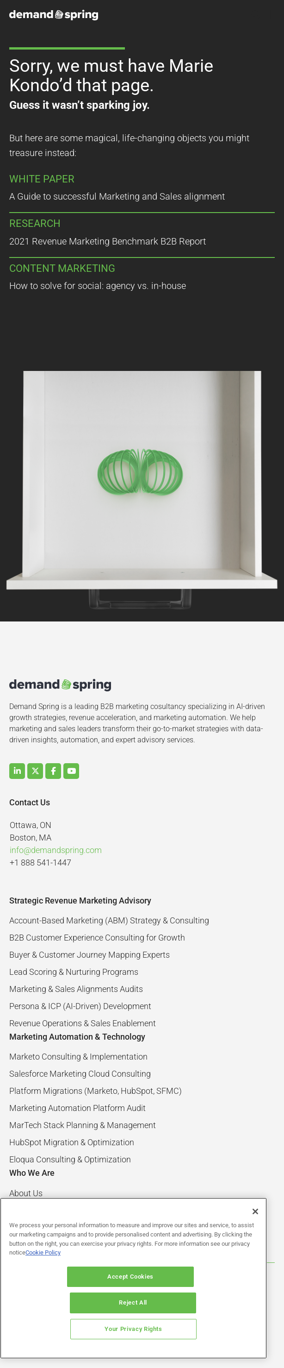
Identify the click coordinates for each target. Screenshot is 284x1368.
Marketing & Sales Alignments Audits (76, 989)
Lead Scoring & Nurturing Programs (73, 972)
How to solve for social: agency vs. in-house (97, 285)
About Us (26, 1193)
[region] (133, 1291)
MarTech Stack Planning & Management (82, 1125)
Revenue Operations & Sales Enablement (82, 1023)
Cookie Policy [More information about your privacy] (43, 1278)
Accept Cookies (74, 1302)
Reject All (192, 1302)
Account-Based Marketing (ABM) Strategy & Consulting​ (109, 920)
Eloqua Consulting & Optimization (70, 1159)
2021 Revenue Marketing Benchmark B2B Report (107, 241)
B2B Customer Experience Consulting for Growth (97, 937)
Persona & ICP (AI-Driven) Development (80, 1006)
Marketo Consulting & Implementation (78, 1056)
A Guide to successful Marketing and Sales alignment (117, 196)
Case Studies (33, 1210)
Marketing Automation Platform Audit (77, 1108)
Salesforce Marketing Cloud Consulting (80, 1074)
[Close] (255, 1238)
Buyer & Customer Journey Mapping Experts (89, 955)
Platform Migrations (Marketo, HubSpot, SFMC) (95, 1091)
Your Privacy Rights (133, 1328)
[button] (255, 15)
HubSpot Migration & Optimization (71, 1142)
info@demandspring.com (56, 850)
